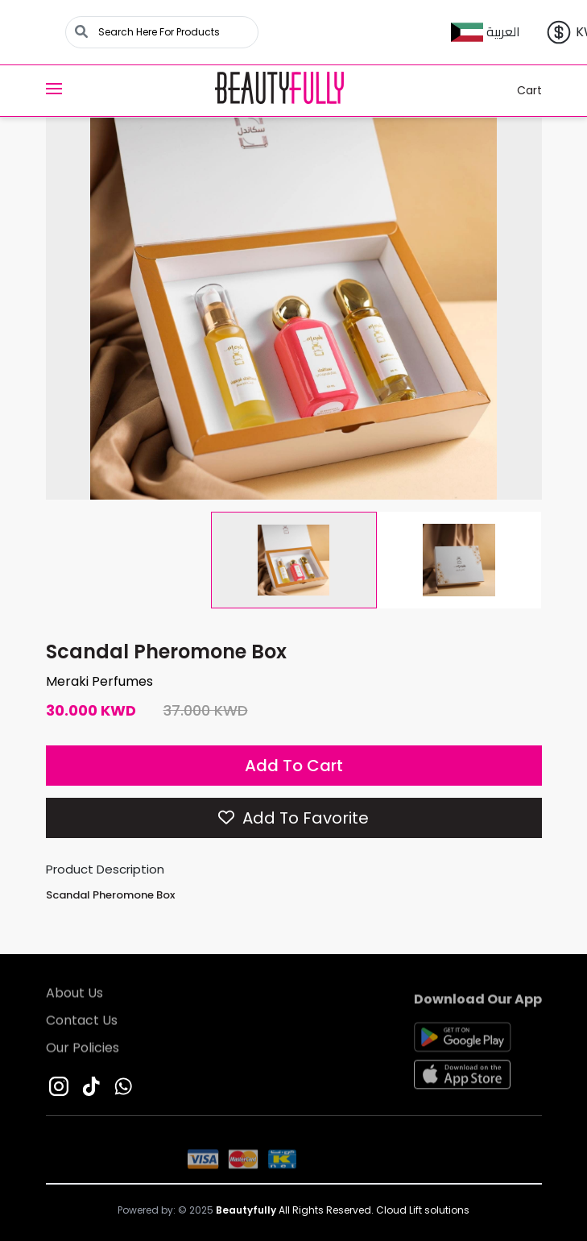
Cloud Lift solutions (422, 1210)
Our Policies (82, 1050)
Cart (519, 90)
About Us (74, 995)
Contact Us (82, 1023)
